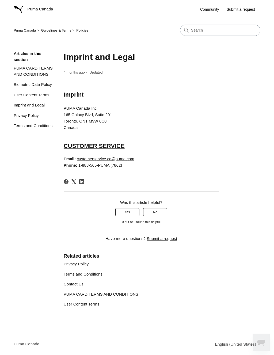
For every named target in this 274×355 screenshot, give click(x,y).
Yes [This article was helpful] (127, 212)
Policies (82, 30)
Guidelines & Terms (56, 30)
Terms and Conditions (33, 125)
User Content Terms (31, 95)
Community (209, 9)
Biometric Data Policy (33, 84)
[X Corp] (73, 181)
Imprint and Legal (29, 105)
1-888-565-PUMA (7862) (100, 165)
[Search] (220, 30)
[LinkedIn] (81, 181)
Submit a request (241, 9)
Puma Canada (25, 30)
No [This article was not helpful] (155, 212)
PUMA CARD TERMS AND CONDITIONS (33, 71)
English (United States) (237, 344)
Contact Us (73, 284)
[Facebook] (66, 181)
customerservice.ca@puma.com (105, 158)
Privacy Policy (26, 115)
